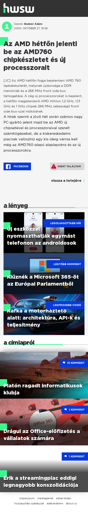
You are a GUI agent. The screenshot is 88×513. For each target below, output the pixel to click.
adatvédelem (55, 503)
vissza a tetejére (66, 180)
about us (71, 503)
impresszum (26, 498)
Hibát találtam (66, 166)
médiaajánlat (45, 498)
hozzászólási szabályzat (29, 503)
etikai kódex (63, 498)
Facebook (17, 166)
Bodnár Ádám (33, 23)
